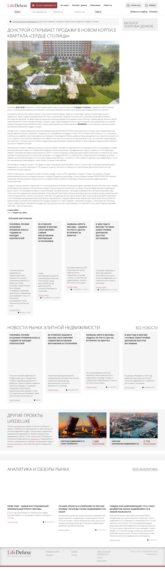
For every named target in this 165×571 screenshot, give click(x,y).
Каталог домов (79, 5)
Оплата (74, 559)
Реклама (153, 12)
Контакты (49, 559)
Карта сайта (101, 565)
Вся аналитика (145, 471)
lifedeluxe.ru (35, 441)
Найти (98, 12)
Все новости (147, 328)
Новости (108, 5)
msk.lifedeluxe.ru (20, 428)
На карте (65, 5)
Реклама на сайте (53, 556)
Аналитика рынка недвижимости (25, 21)
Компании (95, 5)
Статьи (99, 561)
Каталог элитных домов (138, 24)
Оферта (74, 556)
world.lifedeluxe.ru (16, 446)
